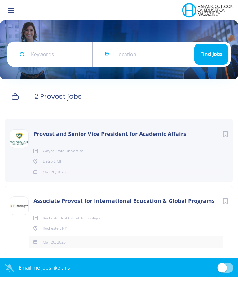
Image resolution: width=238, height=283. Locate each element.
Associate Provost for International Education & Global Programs (124, 206)
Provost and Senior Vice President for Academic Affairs (109, 133)
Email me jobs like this (44, 273)
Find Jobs (211, 54)
